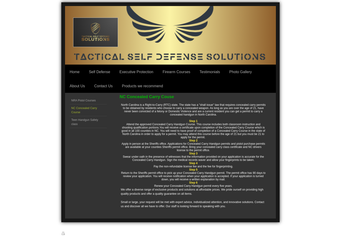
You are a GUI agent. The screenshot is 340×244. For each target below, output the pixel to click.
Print (67, 234)
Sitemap (79, 234)
